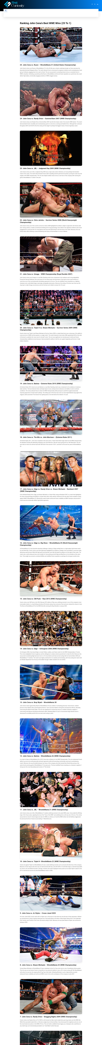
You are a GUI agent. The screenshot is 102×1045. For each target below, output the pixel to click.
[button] (5, 10)
